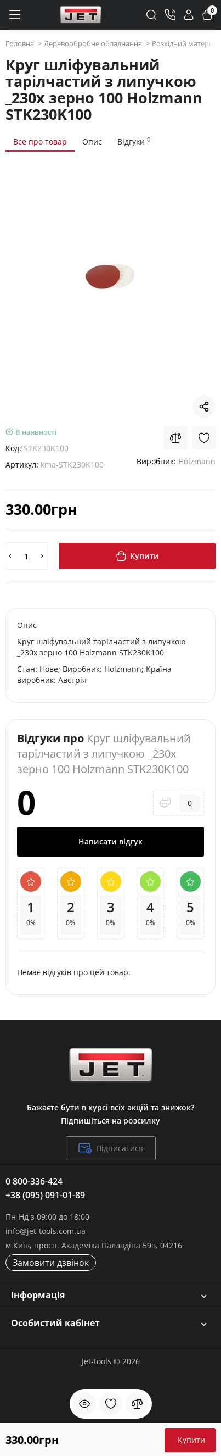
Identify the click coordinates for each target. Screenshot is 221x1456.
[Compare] (175, 437)
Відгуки (133, 141)
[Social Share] (204, 406)
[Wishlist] (204, 437)
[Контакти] (170, 15)
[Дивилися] (84, 1403)
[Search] (151, 15)
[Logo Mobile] (80, 14)
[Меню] (14, 15)
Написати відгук (110, 841)
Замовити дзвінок (51, 1263)
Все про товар (40, 141)
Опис (92, 141)
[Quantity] (26, 556)
